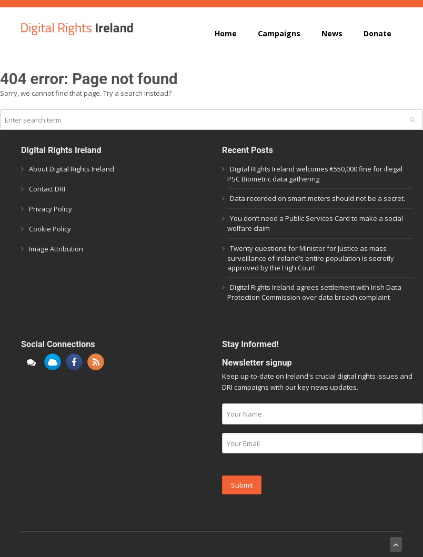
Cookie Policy (50, 229)
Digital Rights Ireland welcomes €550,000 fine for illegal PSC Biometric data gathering (314, 174)
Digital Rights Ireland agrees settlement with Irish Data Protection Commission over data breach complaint (314, 292)
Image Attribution (56, 249)
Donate (377, 33)
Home (226, 33)
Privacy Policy (50, 209)
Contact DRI (47, 189)
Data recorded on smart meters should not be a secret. (317, 198)
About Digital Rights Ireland (71, 169)
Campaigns (279, 33)
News (332, 33)
